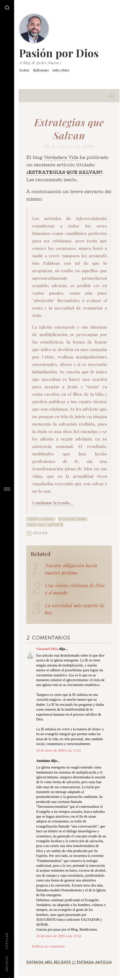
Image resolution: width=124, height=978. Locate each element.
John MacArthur (44, 524)
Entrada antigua (94, 962)
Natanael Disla (47, 649)
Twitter (24, 70)
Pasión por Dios (59, 53)
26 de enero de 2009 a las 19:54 (58, 936)
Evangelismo (72, 519)
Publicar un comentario (48, 946)
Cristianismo (40, 519)
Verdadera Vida (61, 157)
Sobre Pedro (60, 70)
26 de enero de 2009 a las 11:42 (58, 750)
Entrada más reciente (48, 962)
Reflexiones (41, 70)
